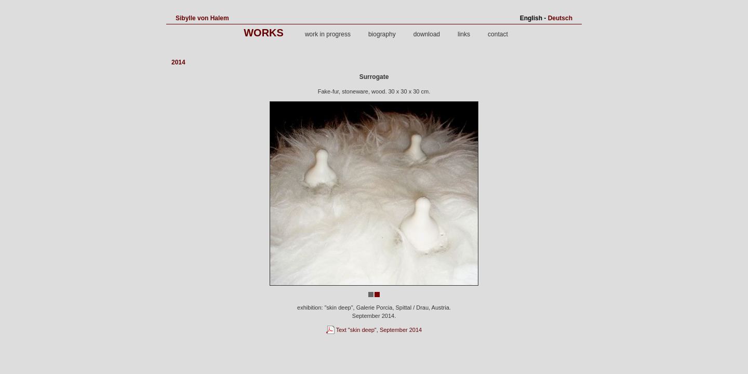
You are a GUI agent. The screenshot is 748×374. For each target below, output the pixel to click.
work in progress (328, 34)
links (464, 34)
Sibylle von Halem (202, 18)
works (264, 32)
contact (498, 34)
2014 (178, 62)
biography (382, 34)
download (426, 34)
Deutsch (560, 18)
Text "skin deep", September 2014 (374, 330)
